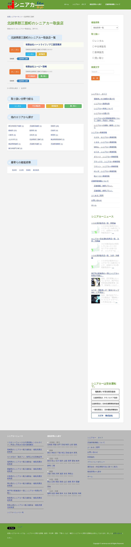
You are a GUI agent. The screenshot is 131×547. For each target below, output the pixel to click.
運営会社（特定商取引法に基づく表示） (103, 467)
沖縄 (79, 493)
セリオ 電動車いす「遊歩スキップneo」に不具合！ (105, 291)
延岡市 (33, 130)
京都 (53, 474)
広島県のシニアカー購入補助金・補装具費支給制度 (24, 477)
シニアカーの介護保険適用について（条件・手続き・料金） (107, 119)
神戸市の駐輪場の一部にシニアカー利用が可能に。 (105, 274)
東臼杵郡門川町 (15, 148)
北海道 (50, 445)
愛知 (73, 461)
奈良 (65, 474)
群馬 (75, 453)
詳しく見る (15, 50)
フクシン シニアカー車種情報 (106, 166)
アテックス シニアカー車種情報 (107, 162)
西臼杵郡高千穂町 (16, 126)
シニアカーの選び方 (102, 113)
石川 (57, 461)
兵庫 (57, 474)
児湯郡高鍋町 (36, 126)
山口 (65, 482)
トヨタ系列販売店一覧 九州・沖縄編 (105, 257)
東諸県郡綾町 (14, 144)
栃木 (71, 453)
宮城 (63, 445)
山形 (71, 445)
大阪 (49, 474)
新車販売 (55, 106)
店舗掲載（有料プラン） (103, 191)
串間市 (54, 135)
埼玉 (63, 453)
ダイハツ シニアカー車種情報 (106, 157)
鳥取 (57, 482)
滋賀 (61, 474)
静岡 (49, 466)
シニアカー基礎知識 (102, 104)
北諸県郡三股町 (23, 58)
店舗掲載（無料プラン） (103, 186)
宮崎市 (55, 126)
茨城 (67, 453)
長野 (69, 461)
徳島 (69, 482)
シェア (20, 527)
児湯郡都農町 (57, 144)
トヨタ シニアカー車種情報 (105, 142)
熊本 (61, 493)
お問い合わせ (96, 200)
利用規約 (90, 457)
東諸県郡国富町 (57, 139)
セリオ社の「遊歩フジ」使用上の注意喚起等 (24, 457)
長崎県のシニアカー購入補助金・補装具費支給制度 (24, 451)
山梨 (65, 461)
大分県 (21, 170)
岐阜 (77, 461)
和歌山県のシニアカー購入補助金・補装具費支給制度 (24, 506)
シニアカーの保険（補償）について (107, 126)
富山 (53, 461)
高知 (49, 487)
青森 (55, 445)
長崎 (57, 493)
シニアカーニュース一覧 (15, 512)
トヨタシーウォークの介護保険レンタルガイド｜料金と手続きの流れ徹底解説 (24, 443)
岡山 (49, 482)
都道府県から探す (96, 4)
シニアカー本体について (103, 109)
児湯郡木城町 (36, 144)
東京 (49, 453)
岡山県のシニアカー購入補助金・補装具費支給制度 (24, 484)
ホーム (66, 4)
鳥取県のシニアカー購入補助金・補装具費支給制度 (24, 499)
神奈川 (54, 453)
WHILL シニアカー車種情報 (105, 147)
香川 (73, 482)
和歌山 (70, 474)
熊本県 (14, 170)
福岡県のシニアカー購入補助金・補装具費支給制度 (24, 463)
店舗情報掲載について (112, 4)
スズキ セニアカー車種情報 (105, 137)
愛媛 (77, 482)
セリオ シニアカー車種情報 (105, 152)
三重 (53, 466)
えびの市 (12, 139)
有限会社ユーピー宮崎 (36, 66)
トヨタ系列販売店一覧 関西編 (103, 223)
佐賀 (53, 493)
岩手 (59, 445)
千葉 (59, 453)
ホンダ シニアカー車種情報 (105, 171)
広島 (53, 482)
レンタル (18, 106)
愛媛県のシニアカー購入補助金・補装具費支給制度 (24, 470)
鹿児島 (74, 493)
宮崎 (69, 493)
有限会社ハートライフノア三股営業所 (43, 44)
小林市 (12, 135)
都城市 (12, 130)
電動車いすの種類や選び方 (104, 99)
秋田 (67, 445)
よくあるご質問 (97, 196)
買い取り (73, 106)
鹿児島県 (36, 170)
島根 (61, 482)
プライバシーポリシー (96, 462)
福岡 (49, 493)
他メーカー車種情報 (102, 176)
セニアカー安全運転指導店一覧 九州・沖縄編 (105, 240)
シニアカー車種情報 (99, 132)
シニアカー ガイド (79, 4)
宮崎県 (12, 59)
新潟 (49, 461)
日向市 (33, 135)
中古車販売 (36, 106)
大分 (65, 493)
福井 (61, 461)
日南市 (54, 130)
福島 (75, 445)
